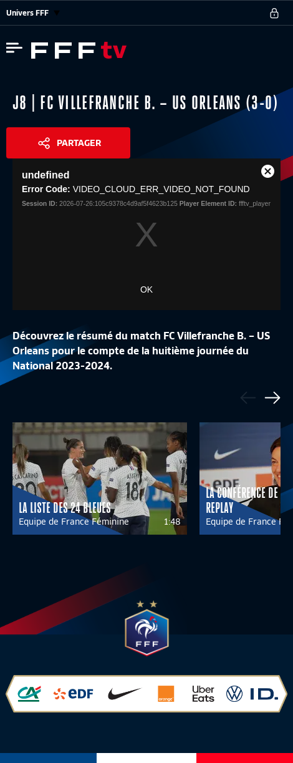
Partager (79, 143)
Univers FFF (33, 12)
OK (146, 289)
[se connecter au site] (274, 13)
